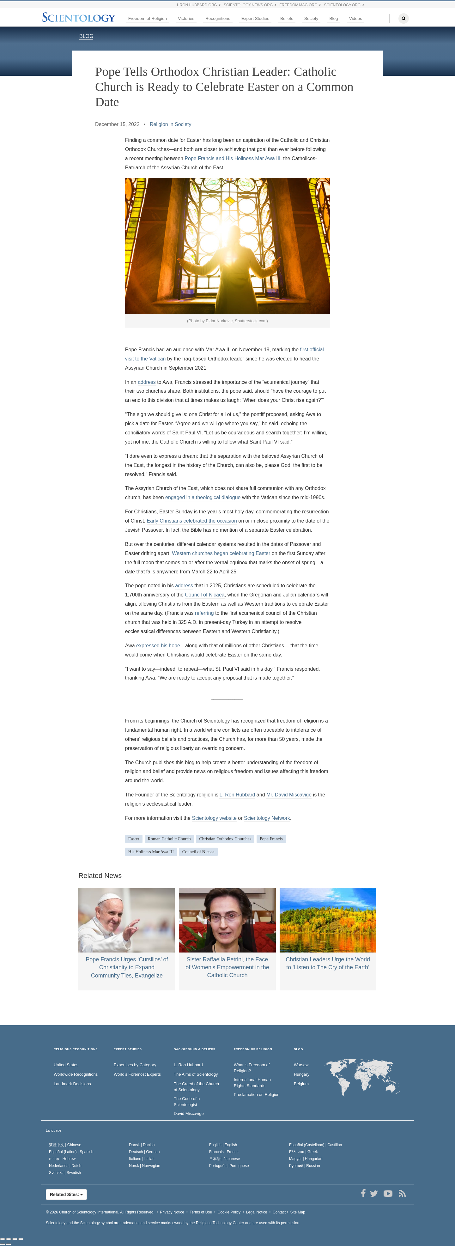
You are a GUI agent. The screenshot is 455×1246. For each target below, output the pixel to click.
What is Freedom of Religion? (252, 1067)
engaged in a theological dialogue (202, 497)
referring (204, 613)
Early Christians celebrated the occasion (192, 520)
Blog (333, 18)
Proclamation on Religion (257, 1094)
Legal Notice (256, 1212)
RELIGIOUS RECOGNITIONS (76, 1049)
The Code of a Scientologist (187, 1101)
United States (66, 1064)
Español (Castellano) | (315, 1145)
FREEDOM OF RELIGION (253, 1049)
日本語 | (224, 1159)
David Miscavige (189, 1113)
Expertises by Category (135, 1064)
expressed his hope (158, 645)
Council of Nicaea (204, 594)
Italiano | (142, 1159)
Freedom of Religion (147, 18)
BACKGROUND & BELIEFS (194, 1049)
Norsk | (144, 1166)
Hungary (301, 1074)
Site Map (297, 1212)
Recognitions (217, 18)
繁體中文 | (65, 1145)
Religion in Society (170, 124)
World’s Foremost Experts (137, 1074)
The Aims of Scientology (196, 1074)
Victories (186, 18)
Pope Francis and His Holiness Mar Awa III (232, 158)
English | (223, 1145)
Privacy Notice (172, 1212)
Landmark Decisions (72, 1083)
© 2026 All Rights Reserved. (100, 1212)
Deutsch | (144, 1152)
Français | (224, 1152)
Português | (229, 1166)
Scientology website (214, 818)
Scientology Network (267, 818)
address (147, 382)
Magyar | (305, 1159)
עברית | (62, 1159)
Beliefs (286, 18)
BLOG (86, 36)
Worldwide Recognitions (76, 1074)
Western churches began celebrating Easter (221, 553)
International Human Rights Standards (252, 1082)
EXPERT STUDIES (128, 1049)
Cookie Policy (229, 1212)
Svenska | (65, 1172)
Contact (279, 1212)
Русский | (304, 1166)
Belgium (301, 1083)
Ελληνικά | (303, 1152)
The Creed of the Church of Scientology (196, 1086)
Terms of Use (201, 1212)
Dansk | (142, 1145)
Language (53, 1130)
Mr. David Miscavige (289, 794)
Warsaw (301, 1064)
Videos (355, 18)
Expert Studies (255, 18)
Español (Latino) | (71, 1152)
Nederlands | (65, 1166)
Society (311, 18)
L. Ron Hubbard (237, 794)
